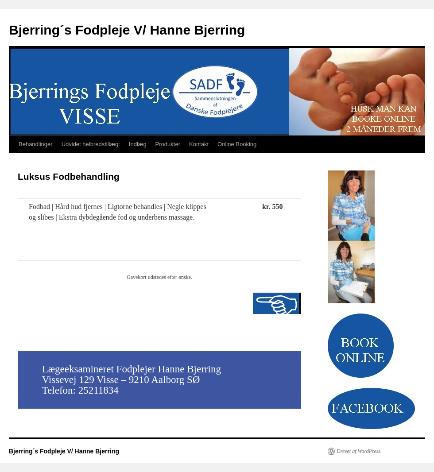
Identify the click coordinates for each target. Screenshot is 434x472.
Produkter (167, 144)
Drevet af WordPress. (359, 451)
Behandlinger (36, 144)
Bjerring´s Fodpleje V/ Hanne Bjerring (127, 30)
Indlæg (138, 144)
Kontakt (199, 144)
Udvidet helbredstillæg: (91, 144)
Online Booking (236, 144)
